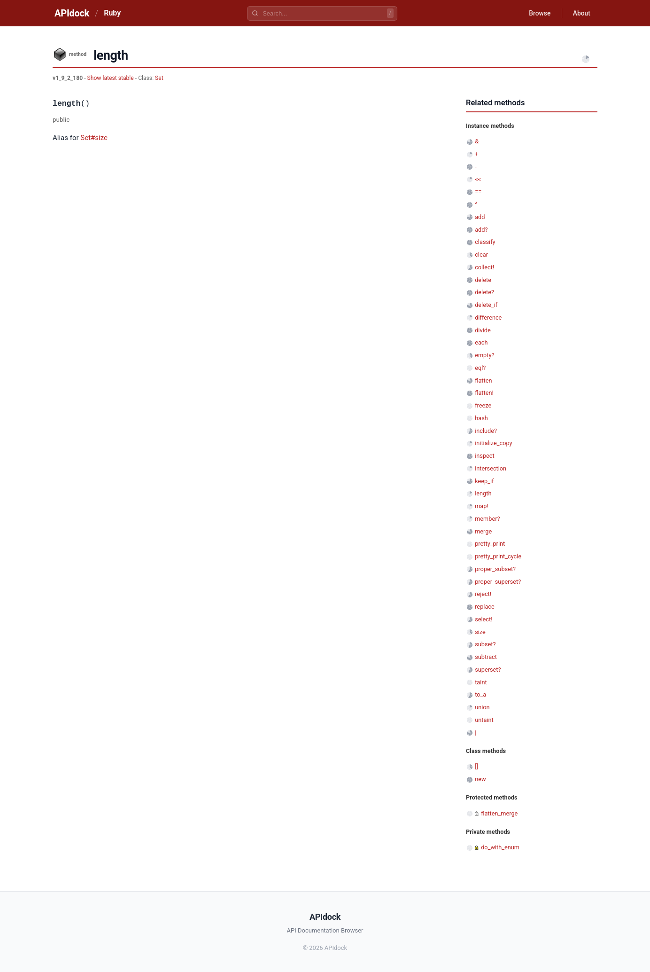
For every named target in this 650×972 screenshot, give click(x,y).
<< (478, 179)
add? (481, 229)
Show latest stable (111, 78)
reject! (483, 593)
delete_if (486, 304)
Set (159, 78)
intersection (490, 468)
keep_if (484, 481)
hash (481, 418)
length (483, 493)
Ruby (112, 12)
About (581, 13)
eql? (480, 367)
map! (481, 506)
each (481, 342)
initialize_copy (493, 443)
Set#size (94, 137)
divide (483, 330)
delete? (484, 292)
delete (483, 279)
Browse (538, 13)
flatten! (484, 392)
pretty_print (490, 543)
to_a (480, 694)
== (478, 191)
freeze (483, 405)
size (480, 631)
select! (483, 619)
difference (488, 317)
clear (481, 254)
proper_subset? (495, 568)
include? (486, 430)
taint (481, 682)
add (480, 216)
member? (487, 518)
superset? (488, 669)
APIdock (71, 13)
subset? (485, 644)
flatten (483, 380)
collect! (484, 267)
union (482, 707)
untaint (484, 719)
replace (485, 606)
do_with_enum (500, 847)
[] (476, 766)
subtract (486, 656)
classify (485, 241)
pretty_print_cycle (498, 556)
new (480, 779)
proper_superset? (498, 581)
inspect (485, 455)
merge (483, 531)
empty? (484, 355)
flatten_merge (499, 813)
